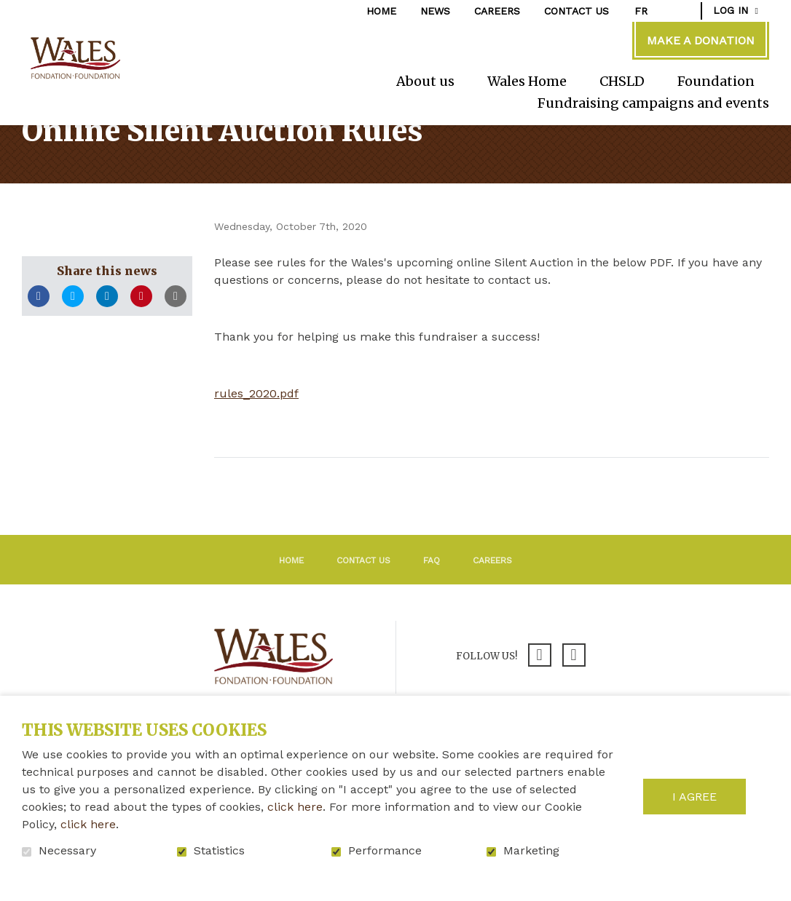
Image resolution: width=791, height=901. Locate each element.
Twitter (73, 343)
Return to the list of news (333, 524)
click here (295, 807)
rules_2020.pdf (256, 440)
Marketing (531, 850)
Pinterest (141, 343)
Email (175, 343)
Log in (730, 10)
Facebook (39, 343)
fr (641, 11)
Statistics (219, 850)
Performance (385, 850)
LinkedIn (107, 343)
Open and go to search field (682, 10)
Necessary (67, 850)
